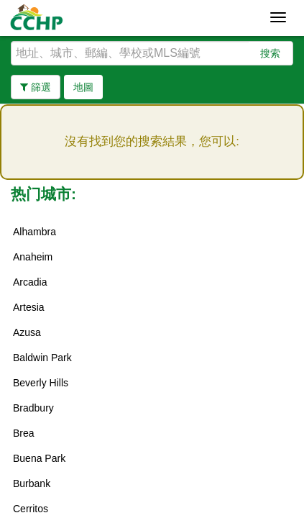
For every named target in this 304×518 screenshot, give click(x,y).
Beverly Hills (40, 382)
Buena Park (39, 458)
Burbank (31, 483)
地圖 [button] (83, 87)
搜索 (270, 53)
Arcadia (30, 282)
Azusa (27, 332)
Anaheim (32, 257)
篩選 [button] (35, 87)
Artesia (29, 307)
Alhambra (34, 231)
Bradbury (33, 408)
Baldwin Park (42, 357)
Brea (23, 433)
